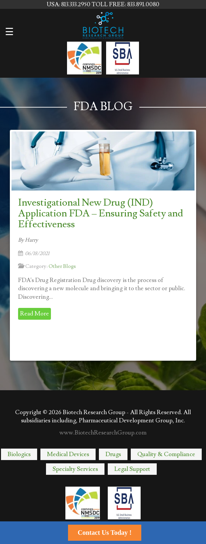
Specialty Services (75, 469)
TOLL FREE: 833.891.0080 (125, 4)
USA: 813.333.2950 (69, 4)
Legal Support (132, 469)
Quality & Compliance (166, 454)
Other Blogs (62, 266)
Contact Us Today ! (105, 532)
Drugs (113, 454)
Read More (34, 313)
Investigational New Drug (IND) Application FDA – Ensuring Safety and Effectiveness (100, 213)
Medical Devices (68, 454)
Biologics (19, 454)
